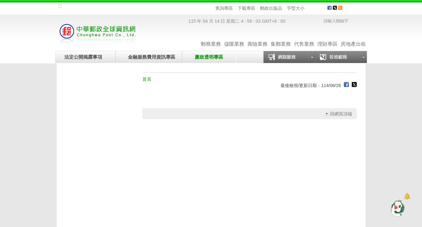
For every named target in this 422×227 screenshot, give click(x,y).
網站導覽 (72, 7)
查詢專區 (224, 8)
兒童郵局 (135, 7)
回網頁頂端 (341, 113)
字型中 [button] (314, 8)
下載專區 (246, 8)
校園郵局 (114, 7)
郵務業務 (211, 38)
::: (60, 6)
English (178, 7)
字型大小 (295, 8)
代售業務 (304, 38)
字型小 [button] (308, 8)
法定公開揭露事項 (83, 57)
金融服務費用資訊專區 (151, 57)
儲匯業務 (234, 38)
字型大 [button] (320, 8)
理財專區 (327, 38)
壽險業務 (257, 38)
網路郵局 (156, 7)
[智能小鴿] (397, 208)
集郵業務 (281, 38)
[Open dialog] (407, 196)
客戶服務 (356, 10)
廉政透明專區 (209, 57)
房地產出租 (353, 38)
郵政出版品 (271, 8)
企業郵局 (93, 7)
